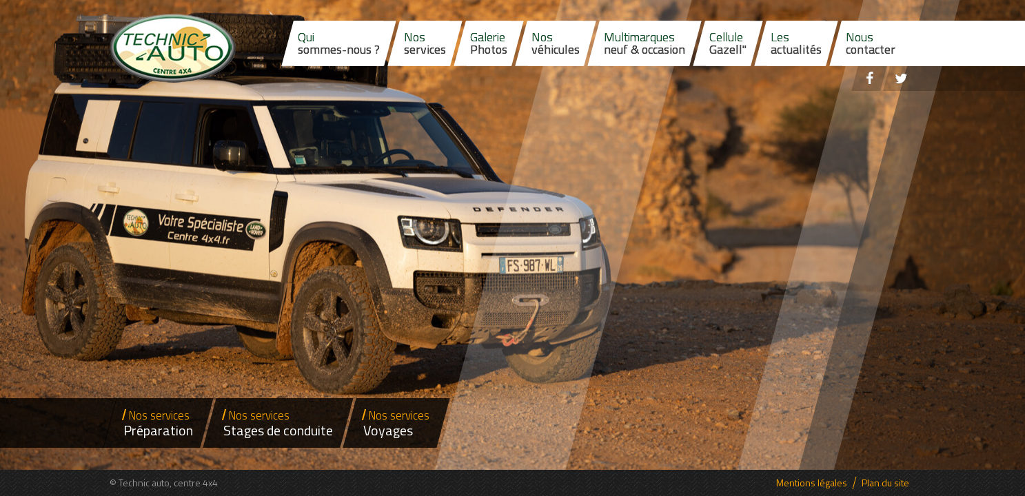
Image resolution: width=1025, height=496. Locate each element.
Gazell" (728, 43)
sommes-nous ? (339, 43)
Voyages (396, 423)
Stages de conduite (278, 423)
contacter (870, 43)
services (425, 43)
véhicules (555, 43)
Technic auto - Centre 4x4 (173, 48)
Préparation (158, 423)
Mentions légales (811, 483)
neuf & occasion (644, 43)
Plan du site (885, 483)
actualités (796, 43)
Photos (488, 43)
